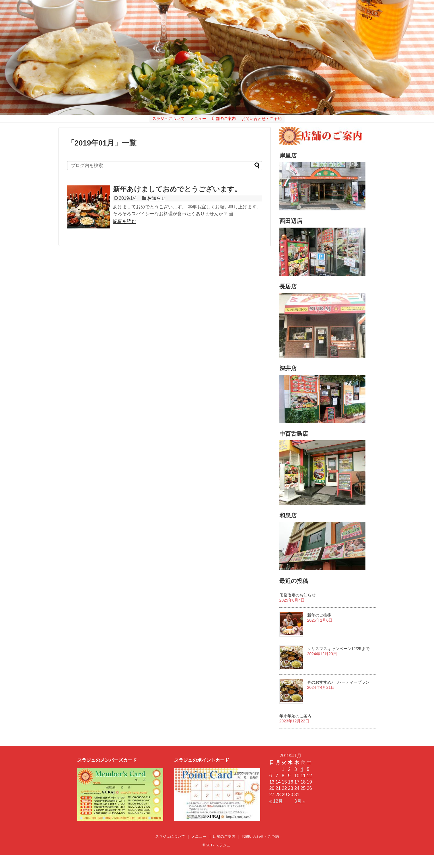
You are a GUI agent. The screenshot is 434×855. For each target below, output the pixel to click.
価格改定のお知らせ (297, 595)
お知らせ (156, 198)
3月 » (299, 801)
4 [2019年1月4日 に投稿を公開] (302, 769)
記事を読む (124, 221)
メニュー (198, 118)
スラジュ (222, 845)
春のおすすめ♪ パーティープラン (338, 682)
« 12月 (276, 801)
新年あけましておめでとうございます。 (177, 189)
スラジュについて (168, 118)
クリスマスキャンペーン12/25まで (338, 648)
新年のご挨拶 (319, 615)
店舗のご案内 (224, 118)
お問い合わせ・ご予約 (262, 118)
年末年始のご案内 (295, 716)
